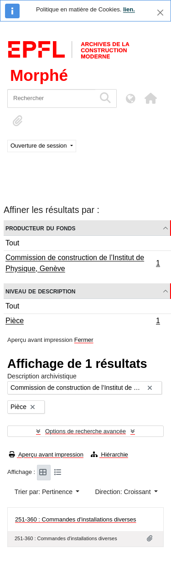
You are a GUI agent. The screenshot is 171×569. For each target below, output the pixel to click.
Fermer (83, 339)
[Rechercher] (51, 98)
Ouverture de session (39, 145)
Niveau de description (40, 291)
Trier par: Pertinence (44, 491)
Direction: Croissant (123, 491)
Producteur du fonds (40, 227)
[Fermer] (160, 12)
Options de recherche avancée (85, 431)
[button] (150, 98)
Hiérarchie (109, 454)
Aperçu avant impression (46, 454)
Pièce (82, 321)
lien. (129, 9)
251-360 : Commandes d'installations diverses (75, 519)
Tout (12, 243)
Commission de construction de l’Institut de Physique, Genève (82, 263)
